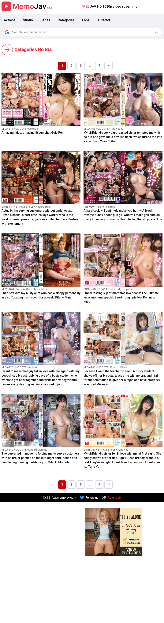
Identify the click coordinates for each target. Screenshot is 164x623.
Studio (28, 20)
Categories (66, 20)
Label (86, 20)
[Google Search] (157, 32)
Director (104, 20)
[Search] (82, 32)
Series (45, 20)
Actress (9, 20)
